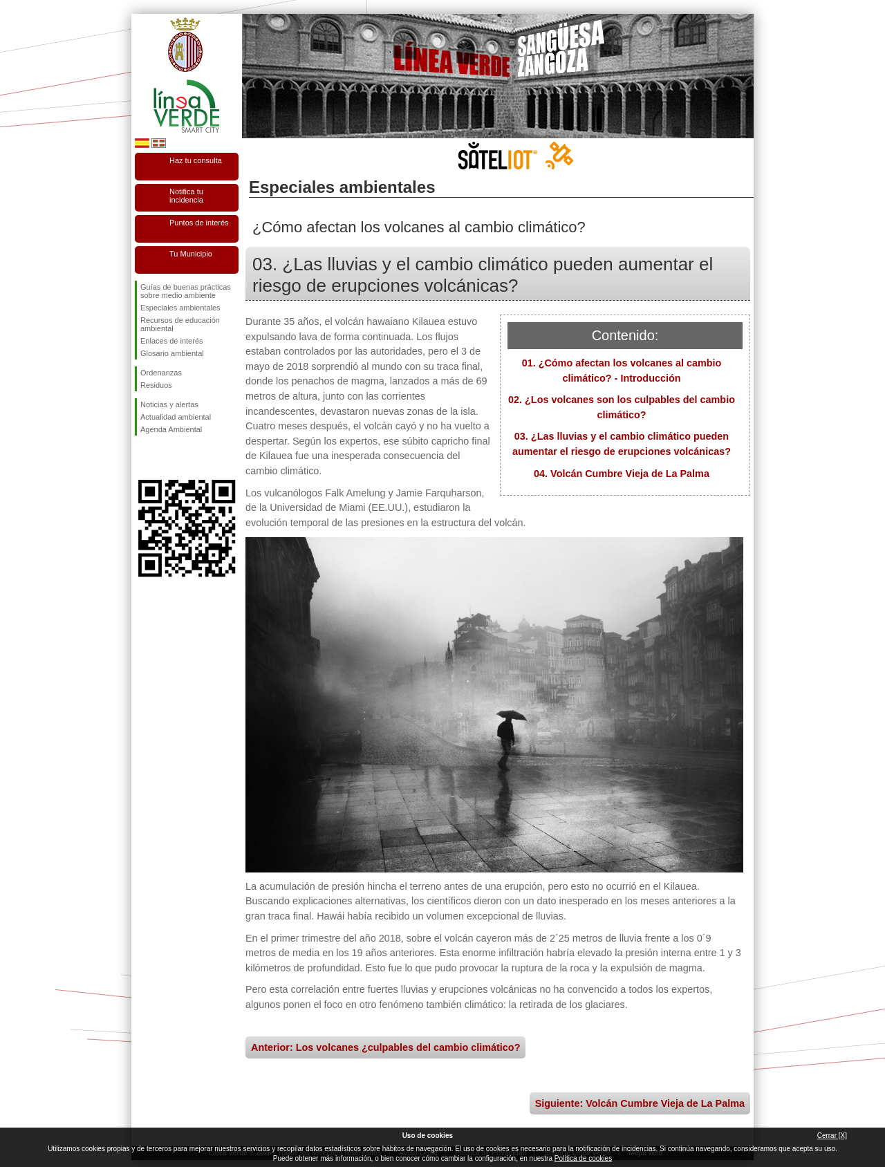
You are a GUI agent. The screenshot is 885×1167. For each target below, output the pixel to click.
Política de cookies (583, 1158)
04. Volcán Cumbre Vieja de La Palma (621, 473)
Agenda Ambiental (171, 429)
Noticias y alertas (169, 404)
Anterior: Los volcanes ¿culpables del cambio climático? (385, 1047)
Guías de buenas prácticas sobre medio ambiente (185, 291)
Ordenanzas (161, 372)
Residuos (156, 385)
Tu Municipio (190, 254)
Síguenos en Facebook (143, 457)
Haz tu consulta (195, 160)
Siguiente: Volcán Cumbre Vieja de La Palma (640, 1103)
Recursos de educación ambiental (180, 324)
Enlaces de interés (171, 341)
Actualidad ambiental (175, 417)
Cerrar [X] (832, 1135)
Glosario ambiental (172, 353)
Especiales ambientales (180, 308)
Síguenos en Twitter (166, 457)
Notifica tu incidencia (186, 195)
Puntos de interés (199, 222)
